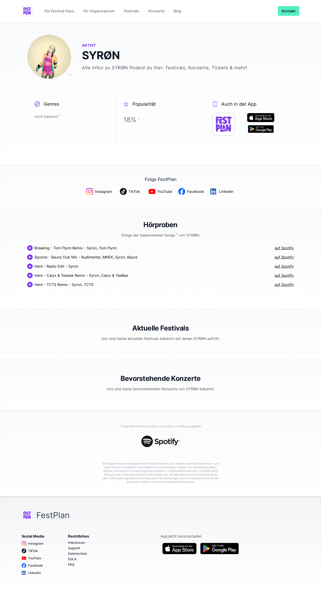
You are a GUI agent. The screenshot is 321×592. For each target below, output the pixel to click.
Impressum (76, 542)
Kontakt (288, 11)
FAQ (71, 564)
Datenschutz (77, 553)
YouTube (31, 558)
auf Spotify (284, 248)
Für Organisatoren (99, 11)
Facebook (32, 565)
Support (74, 548)
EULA (72, 559)
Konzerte (156, 11)
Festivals (131, 11)
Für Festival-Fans (59, 11)
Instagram (32, 543)
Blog (177, 11)
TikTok (30, 551)
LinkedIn (31, 573)
